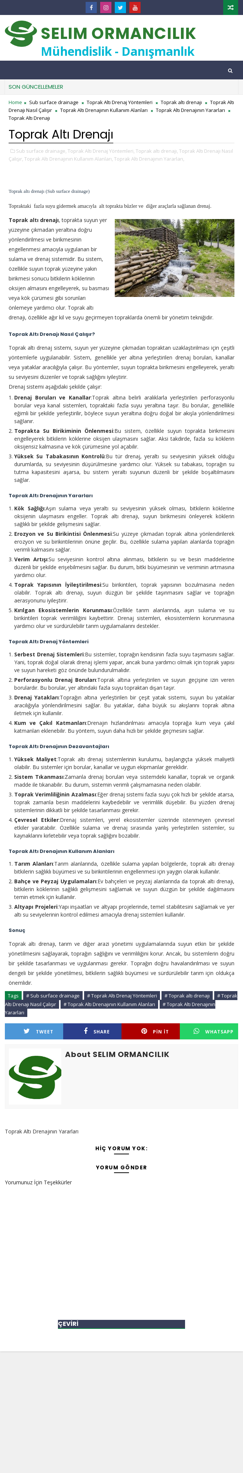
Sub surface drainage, (41, 151)
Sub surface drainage (54, 102)
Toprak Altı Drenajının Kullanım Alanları (104, 110)
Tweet (38, 1031)
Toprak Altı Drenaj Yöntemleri (120, 102)
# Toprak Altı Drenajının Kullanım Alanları (109, 1004)
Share (97, 1031)
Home (15, 102)
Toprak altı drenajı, (157, 151)
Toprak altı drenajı (181, 102)
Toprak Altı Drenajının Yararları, (149, 158)
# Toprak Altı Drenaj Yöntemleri (122, 995)
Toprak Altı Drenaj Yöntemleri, (101, 151)
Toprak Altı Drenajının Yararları (190, 110)
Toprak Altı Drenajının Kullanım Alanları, (68, 158)
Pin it (155, 1031)
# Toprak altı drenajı (187, 995)
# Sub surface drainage (53, 995)
